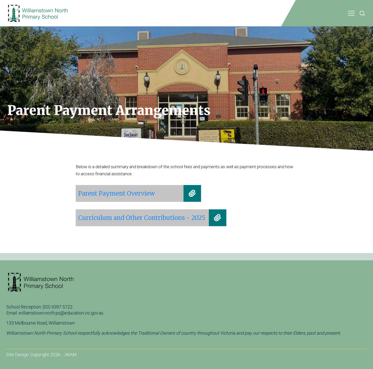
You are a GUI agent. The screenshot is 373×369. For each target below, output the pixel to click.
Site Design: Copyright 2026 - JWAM (41, 354)
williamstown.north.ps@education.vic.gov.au (61, 313)
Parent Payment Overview (116, 193)
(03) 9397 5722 (57, 307)
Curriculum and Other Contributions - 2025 (141, 218)
